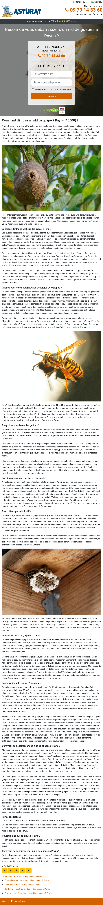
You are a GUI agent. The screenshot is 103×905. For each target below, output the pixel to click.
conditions (51, 89)
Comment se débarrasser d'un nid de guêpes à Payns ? (29, 893)
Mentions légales (19, 901)
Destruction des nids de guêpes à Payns (23, 884)
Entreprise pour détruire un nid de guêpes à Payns (27, 880)
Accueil (5, 901)
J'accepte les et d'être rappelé (53, 89)
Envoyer (51, 96)
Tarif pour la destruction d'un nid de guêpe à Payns (27, 889)
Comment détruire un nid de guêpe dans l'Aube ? (23, 876)
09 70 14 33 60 (83, 10)
